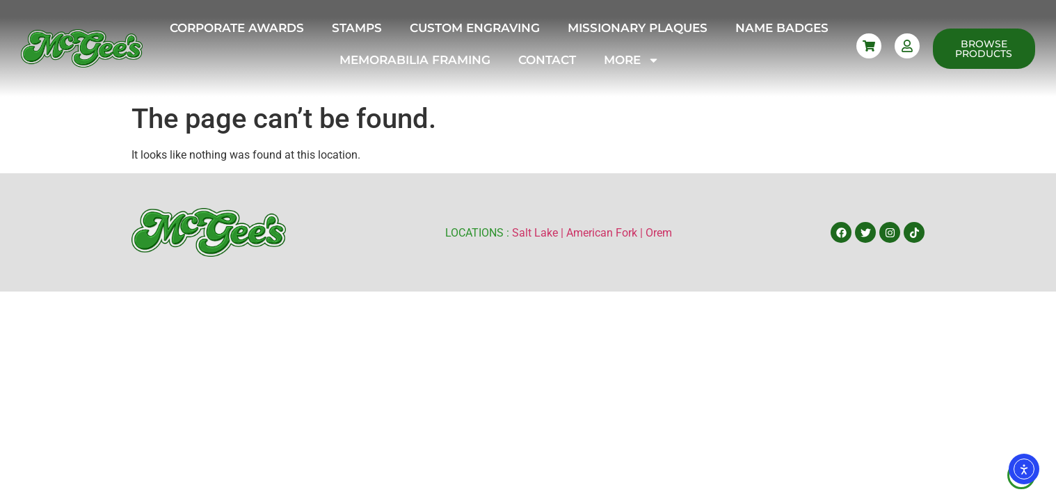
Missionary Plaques (637, 28)
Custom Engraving (475, 28)
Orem (659, 232)
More (631, 60)
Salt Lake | (539, 232)
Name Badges (782, 28)
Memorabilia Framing (414, 60)
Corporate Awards (237, 28)
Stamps (357, 28)
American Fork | (606, 232)
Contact (547, 60)
